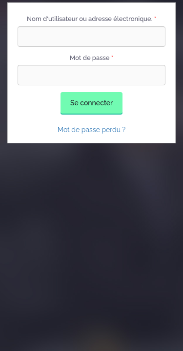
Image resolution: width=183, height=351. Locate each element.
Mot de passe (91, 57)
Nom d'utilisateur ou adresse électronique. (91, 18)
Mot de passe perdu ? (92, 130)
